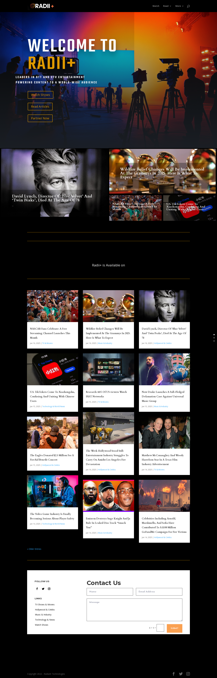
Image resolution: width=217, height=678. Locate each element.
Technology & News (45, 619)
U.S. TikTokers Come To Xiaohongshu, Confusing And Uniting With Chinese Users (185, 207)
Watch (156, 6)
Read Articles (40, 106)
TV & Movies (47, 343)
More (178, 6)
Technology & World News (53, 406)
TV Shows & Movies (45, 604)
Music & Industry (105, 343)
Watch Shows (40, 95)
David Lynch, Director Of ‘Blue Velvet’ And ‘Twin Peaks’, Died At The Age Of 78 (52, 200)
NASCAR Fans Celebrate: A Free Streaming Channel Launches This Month (134, 207)
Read (165, 6)
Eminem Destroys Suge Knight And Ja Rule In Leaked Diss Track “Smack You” (108, 523)
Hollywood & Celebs (51, 465)
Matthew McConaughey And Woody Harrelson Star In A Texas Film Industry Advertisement (163, 460)
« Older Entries (34, 549)
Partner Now (40, 118)
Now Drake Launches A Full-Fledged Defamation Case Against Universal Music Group (163, 396)
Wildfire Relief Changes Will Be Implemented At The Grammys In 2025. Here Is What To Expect (162, 174)
